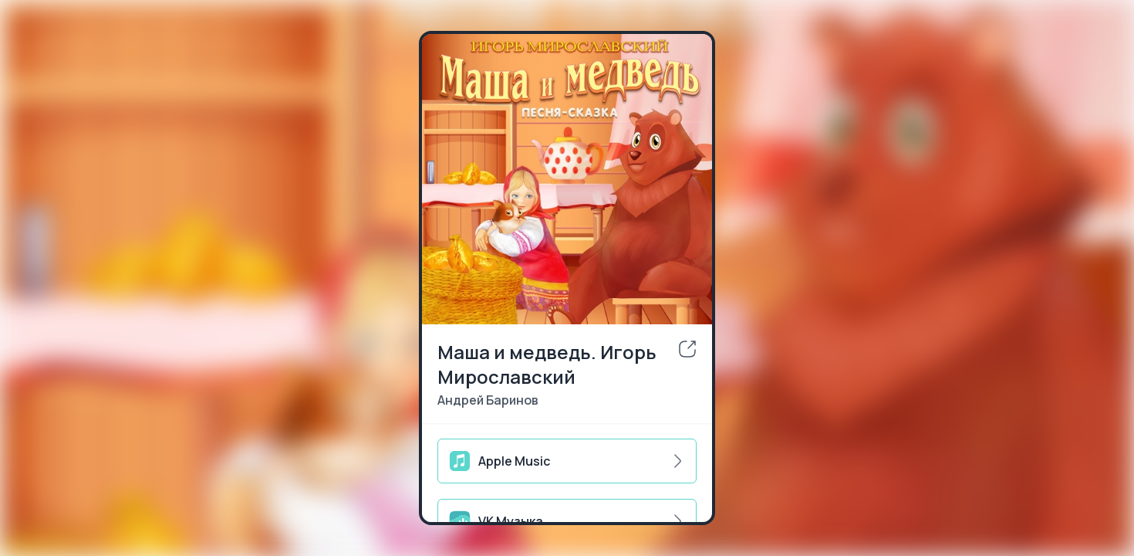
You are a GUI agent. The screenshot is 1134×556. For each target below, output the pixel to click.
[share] (687, 349)
